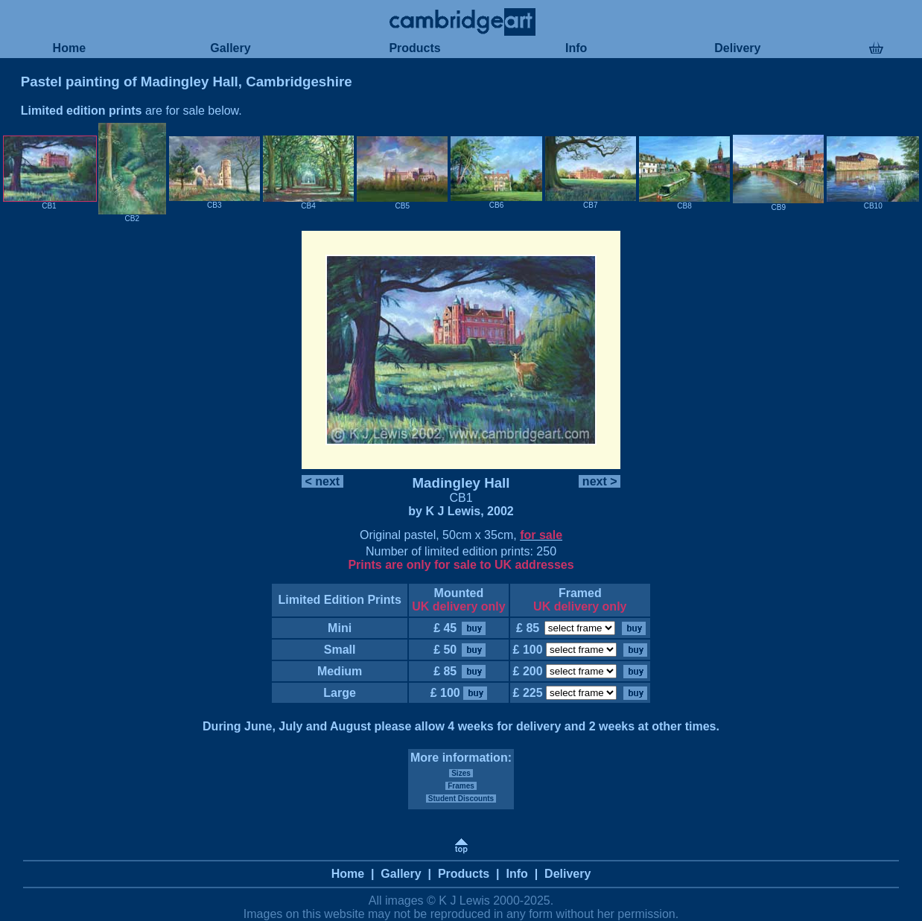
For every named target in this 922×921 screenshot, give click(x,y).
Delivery (737, 48)
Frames (460, 786)
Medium (339, 671)
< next (322, 481)
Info (576, 48)
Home (69, 48)
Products (415, 48)
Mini (340, 628)
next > (599, 481)
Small (339, 649)
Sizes (460, 773)
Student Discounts (461, 798)
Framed (580, 593)
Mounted (459, 593)
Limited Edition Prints (339, 599)
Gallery (230, 48)
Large (339, 692)
